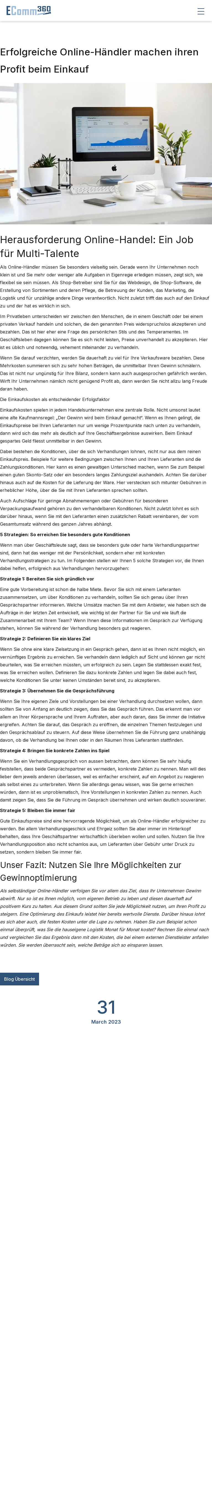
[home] (26, 11)
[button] (200, 11)
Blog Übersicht (19, 979)
